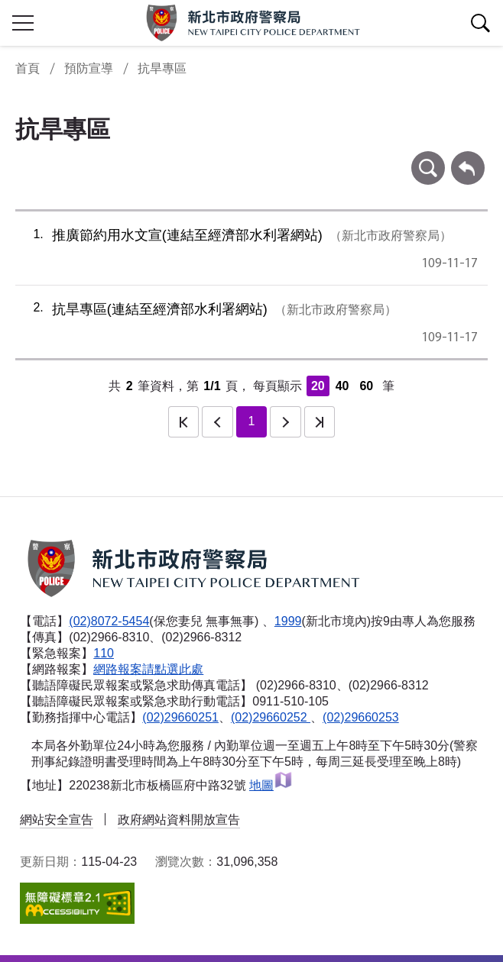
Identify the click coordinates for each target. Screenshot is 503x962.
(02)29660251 (180, 717)
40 (342, 385)
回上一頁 (468, 158)
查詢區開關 (480, 23)
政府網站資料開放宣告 (179, 819)
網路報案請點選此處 (148, 669)
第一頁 (183, 421)
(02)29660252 (270, 717)
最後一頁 (319, 421)
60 (366, 385)
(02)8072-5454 (109, 621)
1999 (288, 621)
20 (318, 385)
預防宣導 (88, 68)
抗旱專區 (162, 68)
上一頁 (217, 421)
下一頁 (285, 421)
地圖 (271, 785)
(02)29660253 (361, 717)
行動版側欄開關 (23, 23)
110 (103, 653)
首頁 (27, 68)
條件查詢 (428, 158)
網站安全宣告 (56, 819)
